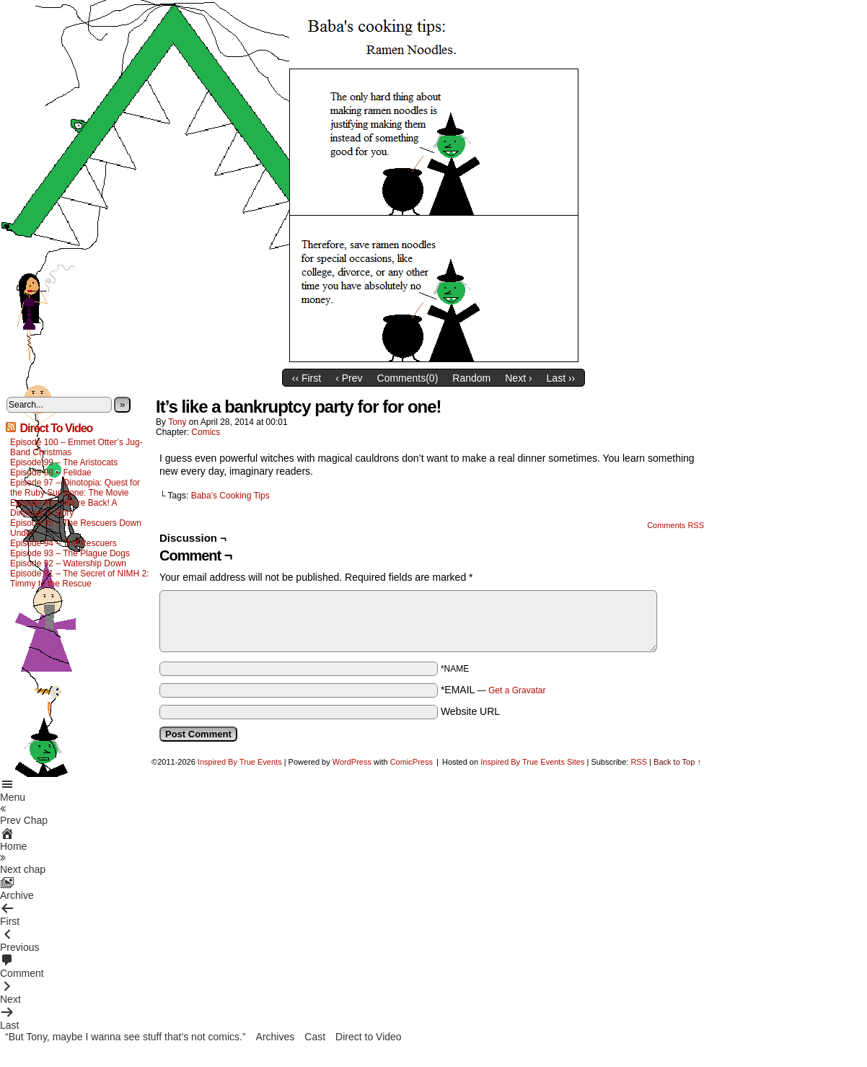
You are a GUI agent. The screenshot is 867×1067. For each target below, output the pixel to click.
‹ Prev (348, 378)
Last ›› (561, 378)
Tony (177, 422)
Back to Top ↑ (677, 762)
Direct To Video (55, 428)
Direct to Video (368, 1036)
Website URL (470, 711)
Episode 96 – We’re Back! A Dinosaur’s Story (63, 508)
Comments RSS (675, 525)
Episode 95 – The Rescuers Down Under (75, 528)
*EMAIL (493, 689)
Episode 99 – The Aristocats (64, 462)
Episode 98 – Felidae (51, 472)
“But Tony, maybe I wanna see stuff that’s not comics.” (125, 1036)
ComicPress (411, 762)
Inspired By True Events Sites (532, 762)
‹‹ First (306, 378)
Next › (518, 378)
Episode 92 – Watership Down (68, 563)
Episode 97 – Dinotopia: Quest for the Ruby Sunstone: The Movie (75, 488)
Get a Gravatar (516, 690)
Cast (314, 1036)
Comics (205, 432)
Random (471, 378)
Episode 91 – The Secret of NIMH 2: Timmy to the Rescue (79, 578)
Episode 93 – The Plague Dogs (70, 553)
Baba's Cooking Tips (230, 496)
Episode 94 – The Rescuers (63, 543)
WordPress (352, 762)
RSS (638, 762)
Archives (275, 1036)
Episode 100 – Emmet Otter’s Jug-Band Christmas (76, 447)
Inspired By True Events (240, 762)
